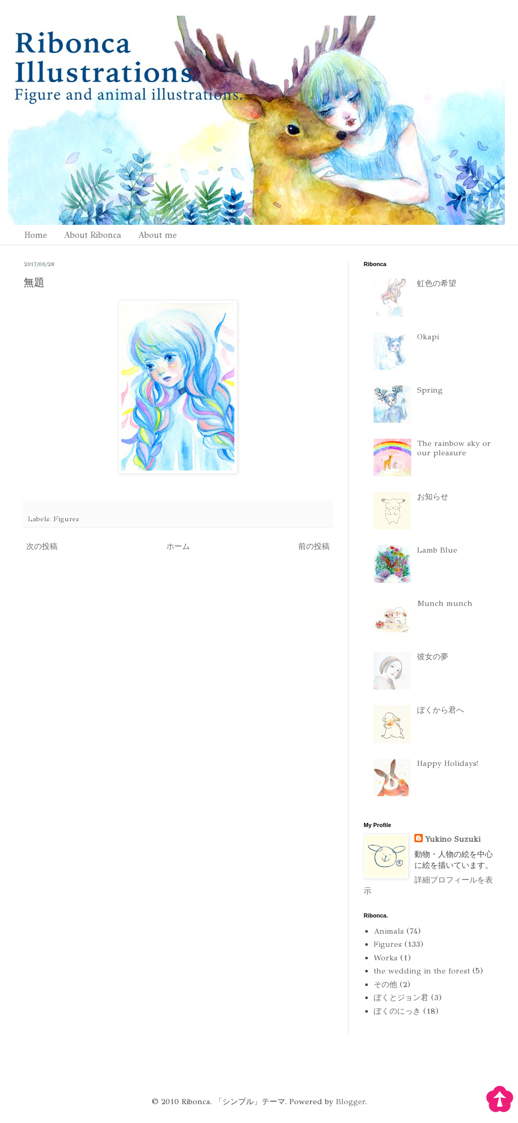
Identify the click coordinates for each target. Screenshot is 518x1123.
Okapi (428, 336)
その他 (385, 984)
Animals (389, 931)
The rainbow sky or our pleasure (454, 448)
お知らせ (432, 496)
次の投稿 (42, 546)
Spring (430, 390)
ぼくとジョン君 (401, 997)
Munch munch (444, 603)
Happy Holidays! (447, 763)
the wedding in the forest (422, 971)
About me (157, 235)
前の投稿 (314, 546)
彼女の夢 (432, 656)
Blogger (350, 1101)
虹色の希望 (436, 283)
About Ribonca (92, 235)
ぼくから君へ (440, 710)
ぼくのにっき (397, 1011)
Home (35, 235)
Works (386, 957)
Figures (66, 518)
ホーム (178, 546)
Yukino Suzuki (452, 839)
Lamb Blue (437, 550)
